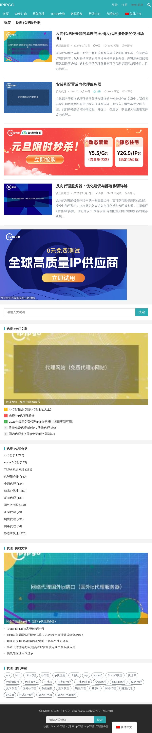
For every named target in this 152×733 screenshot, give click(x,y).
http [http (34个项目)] (17, 675)
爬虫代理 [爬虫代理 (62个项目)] (80, 688)
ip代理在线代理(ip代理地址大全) (30, 409)
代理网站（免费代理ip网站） (23, 402)
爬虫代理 (10, 519)
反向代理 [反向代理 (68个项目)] (11, 688)
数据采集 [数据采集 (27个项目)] (47, 688)
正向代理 (10, 512)
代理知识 (112, 13)
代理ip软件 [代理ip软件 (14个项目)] (12, 681)
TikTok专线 (57, 13)
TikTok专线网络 (14, 469)
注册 (124, 4)
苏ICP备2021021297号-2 (86, 710)
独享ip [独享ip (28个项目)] (95, 688)
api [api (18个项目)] (8, 675)
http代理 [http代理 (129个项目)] (31, 675)
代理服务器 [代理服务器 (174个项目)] (32, 681)
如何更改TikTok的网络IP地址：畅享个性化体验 (37, 641)
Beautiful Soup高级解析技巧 (25, 628)
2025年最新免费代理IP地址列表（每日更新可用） (42, 421)
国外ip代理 (11, 505)
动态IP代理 (11, 490)
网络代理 (10, 526)
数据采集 (77, 13)
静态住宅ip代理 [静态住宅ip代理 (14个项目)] (67, 694)
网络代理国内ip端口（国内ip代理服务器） (31, 621)
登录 (115, 4)
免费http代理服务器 (22, 415)
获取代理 (39, 13)
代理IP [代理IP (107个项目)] (132, 675)
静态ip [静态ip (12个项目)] (10, 694)
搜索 (142, 312)
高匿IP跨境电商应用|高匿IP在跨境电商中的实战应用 (41, 647)
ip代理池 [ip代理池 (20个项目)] (60, 675)
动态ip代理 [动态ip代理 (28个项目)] (118, 681)
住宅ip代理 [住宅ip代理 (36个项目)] (64, 681)
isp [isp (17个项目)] (86, 675)
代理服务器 (62, 45)
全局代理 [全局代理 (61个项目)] (100, 681)
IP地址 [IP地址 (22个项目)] (75, 675)
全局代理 (10, 483)
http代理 (89, 726)
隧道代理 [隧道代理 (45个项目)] (127, 688)
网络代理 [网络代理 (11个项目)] (110, 688)
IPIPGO (7, 5)
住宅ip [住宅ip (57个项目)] (48, 681)
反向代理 (61, 91)
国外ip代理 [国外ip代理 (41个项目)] (29, 688)
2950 (111, 45)
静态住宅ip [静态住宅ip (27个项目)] (45, 694)
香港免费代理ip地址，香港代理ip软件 (33, 427)
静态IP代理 (11, 533)
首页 (6, 13)
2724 (114, 193)
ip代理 (8, 455)
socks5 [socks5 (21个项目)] (98, 675)
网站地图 (108, 710)
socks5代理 (11, 462)
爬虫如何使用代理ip (20, 653)
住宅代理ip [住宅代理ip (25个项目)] (83, 681)
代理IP (70, 726)
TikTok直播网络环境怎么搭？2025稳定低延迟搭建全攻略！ (45, 635)
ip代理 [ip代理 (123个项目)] (45, 675)
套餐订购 (21, 13)
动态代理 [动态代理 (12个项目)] (136, 681)
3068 (111, 91)
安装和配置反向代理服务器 (78, 84)
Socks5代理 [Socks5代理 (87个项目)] (115, 675)
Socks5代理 (58, 726)
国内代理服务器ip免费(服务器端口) (32, 433)
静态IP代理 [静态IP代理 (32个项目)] (26, 694)
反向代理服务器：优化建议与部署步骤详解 (91, 186)
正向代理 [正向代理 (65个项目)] (63, 688)
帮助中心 (95, 13)
